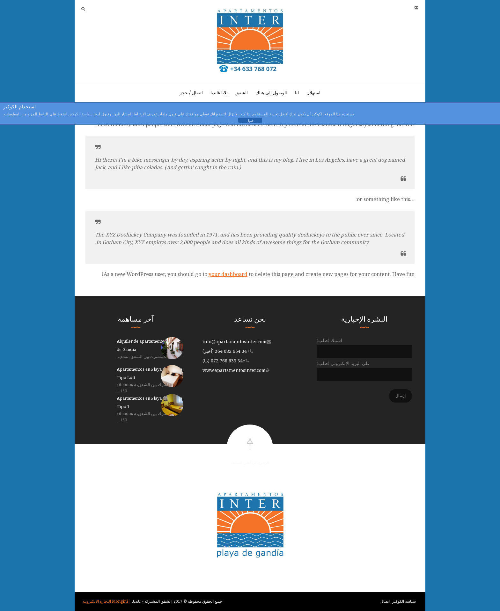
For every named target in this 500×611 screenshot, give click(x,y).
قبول (250, 120)
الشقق (241, 93)
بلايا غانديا (219, 93)
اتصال (385, 601)
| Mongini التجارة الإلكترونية (107, 601)
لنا (297, 93)
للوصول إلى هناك (271, 93)
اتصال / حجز (191, 93)
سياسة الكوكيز (404, 601)
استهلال (313, 93)
